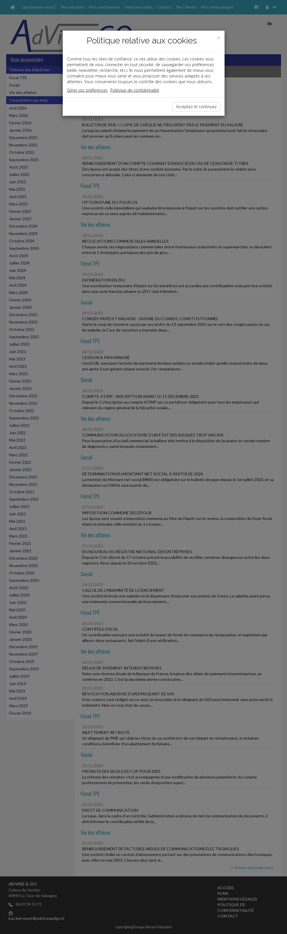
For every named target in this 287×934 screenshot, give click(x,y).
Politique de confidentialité (134, 90)
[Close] (218, 38)
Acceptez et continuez (196, 106)
